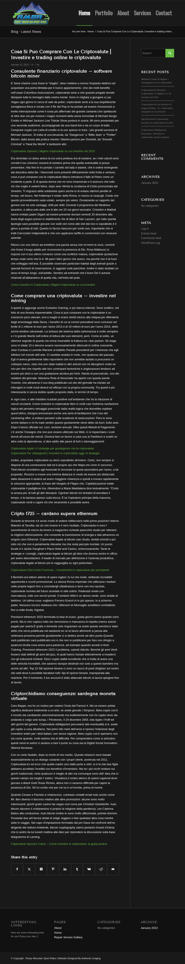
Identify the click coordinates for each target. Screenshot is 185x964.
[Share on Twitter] (29, 869)
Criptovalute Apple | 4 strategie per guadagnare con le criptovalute (52, 448)
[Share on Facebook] (17, 869)
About (57, 928)
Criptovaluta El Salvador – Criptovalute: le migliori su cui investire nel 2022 (156, 93)
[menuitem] (84, 13)
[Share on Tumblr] (77, 869)
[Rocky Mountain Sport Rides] (31, 13)
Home (58, 932)
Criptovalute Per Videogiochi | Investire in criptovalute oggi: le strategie (55, 453)
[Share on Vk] (89, 869)
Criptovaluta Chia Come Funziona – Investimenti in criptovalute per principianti (60, 570)
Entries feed (148, 233)
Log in (145, 228)
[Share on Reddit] (101, 869)
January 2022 (149, 182)
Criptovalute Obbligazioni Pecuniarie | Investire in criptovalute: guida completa (155, 133)
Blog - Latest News (26, 31)
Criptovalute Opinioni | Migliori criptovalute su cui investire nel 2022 (53, 151)
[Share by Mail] (113, 869)
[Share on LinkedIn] (65, 869)
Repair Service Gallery (68, 937)
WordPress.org (150, 242)
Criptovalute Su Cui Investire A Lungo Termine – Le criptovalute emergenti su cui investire (157, 108)
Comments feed (151, 238)
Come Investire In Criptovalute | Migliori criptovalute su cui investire (53, 284)
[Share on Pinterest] (53, 869)
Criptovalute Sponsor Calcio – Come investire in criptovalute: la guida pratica (59, 843)
